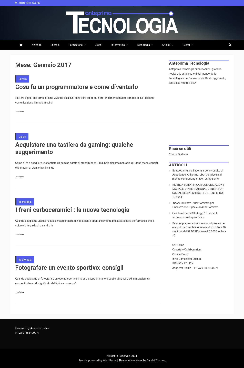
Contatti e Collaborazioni (186, 249)
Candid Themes (156, 360)
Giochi (98, 45)
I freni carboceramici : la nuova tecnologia (72, 209)
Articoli (166, 45)
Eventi (186, 45)
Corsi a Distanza (178, 154)
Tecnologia (143, 45)
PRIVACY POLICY (182, 263)
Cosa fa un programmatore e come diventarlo (76, 86)
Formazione (76, 45)
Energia (55, 45)
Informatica (118, 45)
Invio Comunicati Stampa (186, 258)
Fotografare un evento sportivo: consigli (69, 267)
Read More (19, 111)
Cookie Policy (180, 254)
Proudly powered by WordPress (97, 360)
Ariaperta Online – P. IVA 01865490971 (195, 268)
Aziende (37, 45)
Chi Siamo (178, 245)
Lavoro (23, 78)
